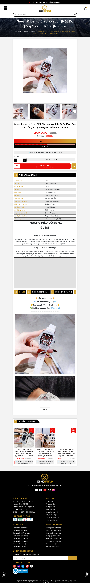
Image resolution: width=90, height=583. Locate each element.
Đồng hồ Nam (51, 509)
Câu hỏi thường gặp (53, 546)
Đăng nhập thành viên (54, 538)
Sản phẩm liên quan (27, 421)
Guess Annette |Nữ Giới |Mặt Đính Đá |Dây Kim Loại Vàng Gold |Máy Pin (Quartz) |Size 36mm (66, 453)
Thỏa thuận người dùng (54, 541)
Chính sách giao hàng (20, 536)
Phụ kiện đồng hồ (52, 515)
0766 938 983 (23, 504)
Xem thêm (45, 409)
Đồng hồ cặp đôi (52, 512)
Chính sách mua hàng (20, 528)
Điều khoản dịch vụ (52, 544)
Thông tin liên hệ (52, 520)
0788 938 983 (23, 509)
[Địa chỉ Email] (45, 558)
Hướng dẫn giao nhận (53, 530)
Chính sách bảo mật (19, 544)
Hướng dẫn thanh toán (54, 533)
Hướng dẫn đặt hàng (53, 528)
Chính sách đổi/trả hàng (21, 533)
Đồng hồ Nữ (50, 507)
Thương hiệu (50, 504)
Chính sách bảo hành (20, 530)
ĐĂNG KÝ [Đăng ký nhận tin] (72, 558)
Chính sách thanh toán (20, 538)
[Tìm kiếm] (75, 14)
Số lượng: (17, 156)
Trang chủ (49, 501)
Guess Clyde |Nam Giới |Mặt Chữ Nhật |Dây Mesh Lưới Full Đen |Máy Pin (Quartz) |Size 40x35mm (24, 453)
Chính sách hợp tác (19, 546)
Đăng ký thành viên (53, 536)
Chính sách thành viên (20, 541)
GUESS (47, 180)
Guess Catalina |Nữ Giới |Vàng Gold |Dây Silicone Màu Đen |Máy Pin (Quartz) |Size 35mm (45, 453)
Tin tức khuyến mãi (52, 517)
